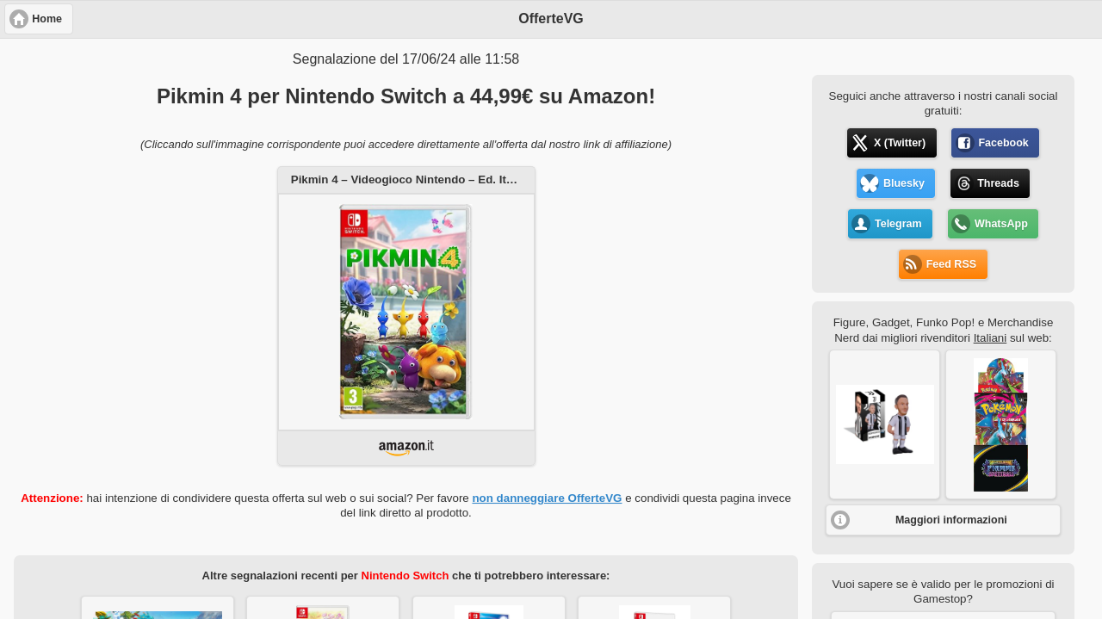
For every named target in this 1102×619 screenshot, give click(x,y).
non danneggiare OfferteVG (547, 498)
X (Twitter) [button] (900, 143)
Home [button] (47, 19)
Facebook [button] (1003, 143)
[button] (884, 424)
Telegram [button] (898, 224)
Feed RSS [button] (951, 264)
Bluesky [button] (904, 183)
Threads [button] (998, 183)
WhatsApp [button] (1001, 224)
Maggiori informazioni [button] (951, 520)
